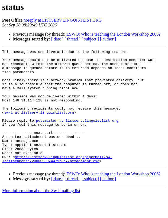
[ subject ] (90, 39)
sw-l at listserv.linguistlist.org (39, 125)
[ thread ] (72, 39)
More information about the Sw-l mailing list (41, 213)
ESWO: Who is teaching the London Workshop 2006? (113, 34)
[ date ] (57, 39)
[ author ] (108, 39)
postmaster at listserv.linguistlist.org (77, 134)
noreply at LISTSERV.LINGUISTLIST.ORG (63, 20)
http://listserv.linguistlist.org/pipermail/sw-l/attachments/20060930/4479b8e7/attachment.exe (57, 181)
